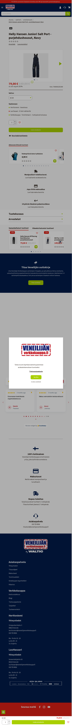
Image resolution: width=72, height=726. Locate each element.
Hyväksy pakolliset (36, 382)
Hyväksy (36, 377)
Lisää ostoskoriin (38, 722)
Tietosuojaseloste (36, 371)
